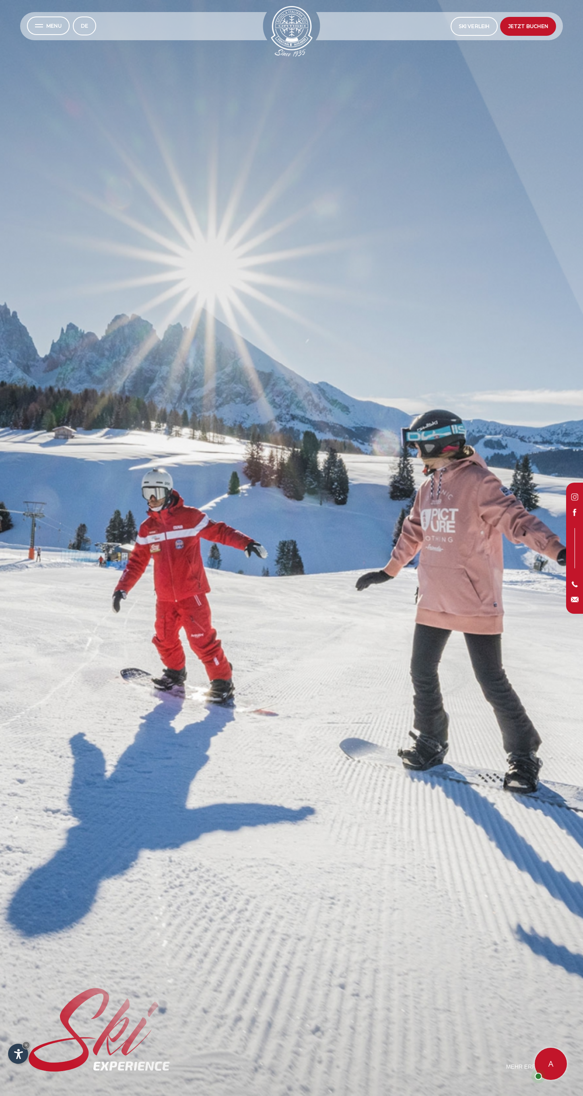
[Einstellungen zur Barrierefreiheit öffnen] (18, 1054)
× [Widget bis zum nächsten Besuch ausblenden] (26, 1045)
